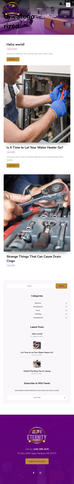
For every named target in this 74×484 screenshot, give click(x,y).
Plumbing (38, 314)
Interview (38, 303)
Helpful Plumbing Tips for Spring (37, 371)
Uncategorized (38, 318)
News (38, 310)
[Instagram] (40, 473)
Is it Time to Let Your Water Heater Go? (37, 352)
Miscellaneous (38, 307)
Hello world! (37, 334)
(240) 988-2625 (41, 449)
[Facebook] (34, 473)
